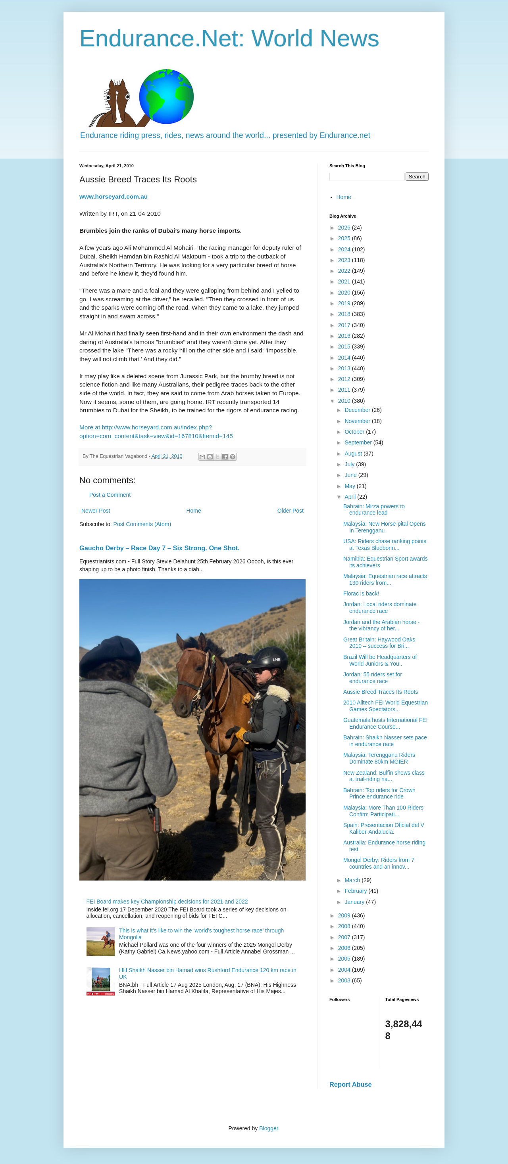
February (356, 891)
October (355, 432)
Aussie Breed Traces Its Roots (380, 692)
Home (193, 510)
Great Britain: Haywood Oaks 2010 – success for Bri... (379, 642)
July (350, 464)
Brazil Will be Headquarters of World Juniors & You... (380, 660)
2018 (345, 314)
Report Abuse (350, 1084)
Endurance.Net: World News (229, 38)
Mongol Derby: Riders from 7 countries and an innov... (378, 863)
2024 (345, 249)
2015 (345, 346)
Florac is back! (361, 593)
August (353, 453)
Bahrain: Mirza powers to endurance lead (374, 509)
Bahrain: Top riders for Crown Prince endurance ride (379, 793)
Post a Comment (110, 495)
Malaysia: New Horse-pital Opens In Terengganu (384, 527)
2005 (345, 958)
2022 (345, 271)
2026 (345, 227)
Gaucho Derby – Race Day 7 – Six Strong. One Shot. (159, 547)
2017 (345, 325)
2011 (345, 390)
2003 (345, 980)
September (358, 442)
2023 (345, 260)
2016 (345, 336)
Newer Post (95, 510)
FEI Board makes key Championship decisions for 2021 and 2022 (167, 901)
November (357, 421)
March (353, 880)
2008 (345, 926)
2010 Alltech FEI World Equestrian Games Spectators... (385, 705)
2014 (345, 357)
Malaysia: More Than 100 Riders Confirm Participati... (383, 810)
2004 (345, 970)
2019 (345, 303)
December (357, 410)
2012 (345, 379)
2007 (345, 937)
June (351, 475)
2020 (345, 292)
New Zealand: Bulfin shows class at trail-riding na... (384, 776)
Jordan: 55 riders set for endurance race (372, 677)
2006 (345, 948)
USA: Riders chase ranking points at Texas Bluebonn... (384, 544)
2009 (345, 915)
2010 (345, 401)
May (350, 486)
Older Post (290, 510)
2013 (345, 368)
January (355, 902)
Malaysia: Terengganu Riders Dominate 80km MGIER (379, 758)
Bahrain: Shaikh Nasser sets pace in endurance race (385, 740)
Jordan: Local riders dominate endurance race (379, 607)
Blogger (268, 1128)
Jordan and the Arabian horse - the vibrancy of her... (381, 625)
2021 (345, 281)
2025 (345, 238)
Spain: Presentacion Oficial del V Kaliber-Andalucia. (383, 828)
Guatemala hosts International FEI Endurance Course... (385, 723)
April (350, 497)
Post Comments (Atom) (142, 524)
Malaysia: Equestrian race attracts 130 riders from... (385, 579)
